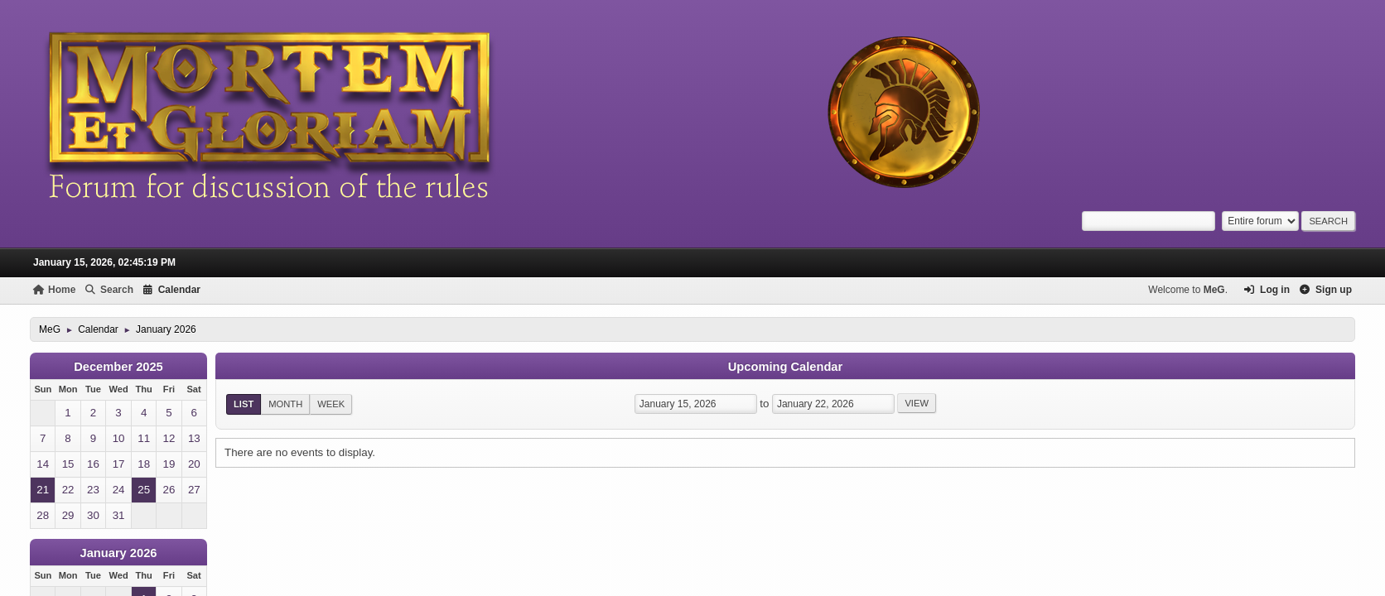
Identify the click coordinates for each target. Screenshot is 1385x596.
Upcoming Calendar (785, 366)
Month (285, 404)
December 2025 (118, 366)
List (243, 404)
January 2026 (118, 553)
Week (331, 404)
